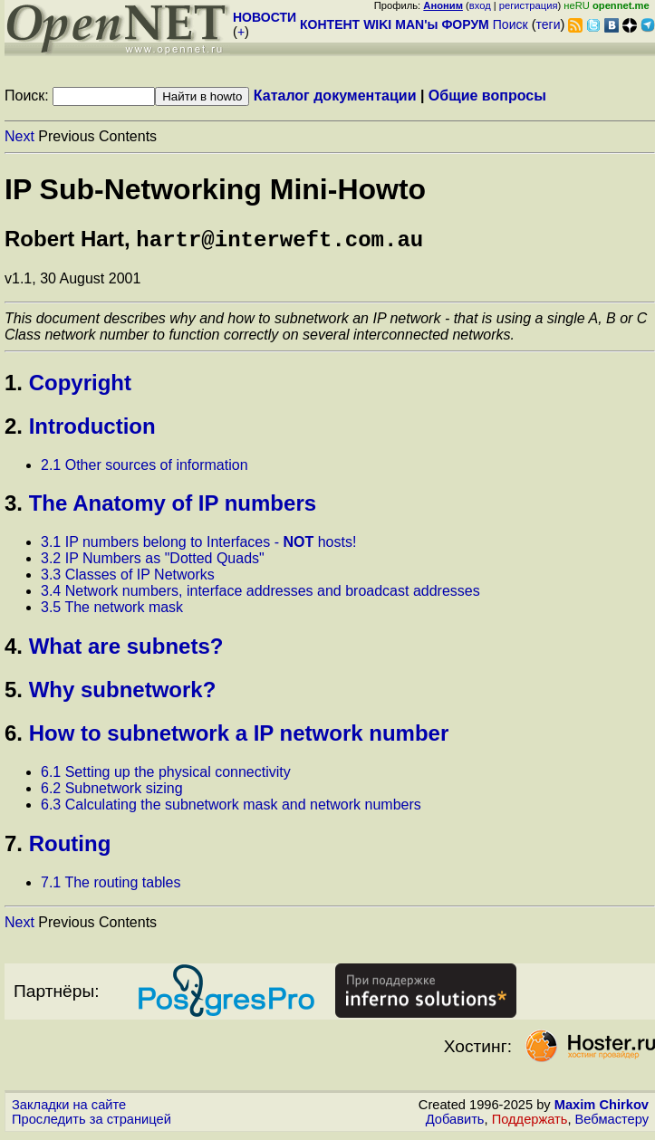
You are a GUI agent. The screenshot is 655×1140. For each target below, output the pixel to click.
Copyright (80, 386)
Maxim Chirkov (601, 1108)
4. (14, 649)
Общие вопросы (487, 95)
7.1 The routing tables (110, 886)
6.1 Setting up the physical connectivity (166, 775)
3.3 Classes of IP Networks (128, 578)
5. (14, 693)
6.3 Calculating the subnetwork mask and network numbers (231, 808)
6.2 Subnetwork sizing (112, 792)
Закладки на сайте (69, 1108)
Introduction (92, 429)
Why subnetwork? (123, 693)
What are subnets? (126, 649)
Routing (70, 847)
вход (480, 5)
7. (14, 847)
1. (14, 386)
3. (14, 506)
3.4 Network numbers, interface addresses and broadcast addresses (260, 594)
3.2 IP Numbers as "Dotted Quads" (153, 562)
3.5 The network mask (112, 610)
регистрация (528, 5)
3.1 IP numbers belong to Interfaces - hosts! (198, 545)
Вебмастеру (612, 1123)
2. (14, 429)
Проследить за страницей (91, 1123)
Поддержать (530, 1123)
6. (14, 736)
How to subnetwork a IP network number (239, 736)
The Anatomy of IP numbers (172, 506)
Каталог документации (335, 95)
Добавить (455, 1123)
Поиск (510, 24)
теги (548, 24)
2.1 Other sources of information (144, 468)
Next (19, 136)
